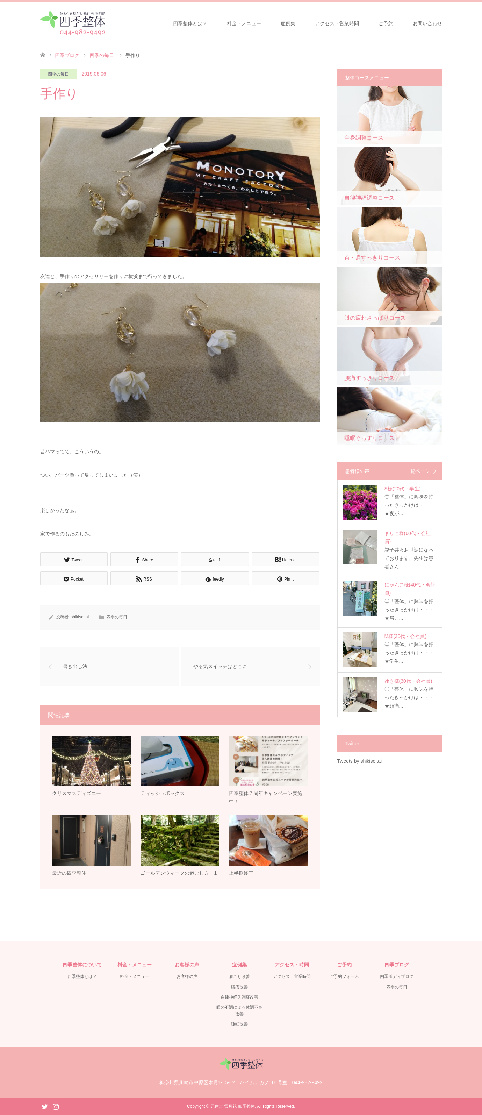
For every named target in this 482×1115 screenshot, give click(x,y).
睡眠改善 (239, 1024)
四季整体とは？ (190, 23)
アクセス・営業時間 (337, 23)
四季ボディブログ (396, 976)
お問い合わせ (427, 23)
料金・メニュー (244, 23)
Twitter (45, 1106)
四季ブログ (67, 55)
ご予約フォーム (344, 976)
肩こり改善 (239, 976)
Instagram (55, 1106)
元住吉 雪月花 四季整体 (232, 1106)
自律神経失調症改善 (239, 997)
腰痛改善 (239, 987)
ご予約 (386, 23)
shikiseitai (80, 617)
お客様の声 (187, 976)
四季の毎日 (58, 74)
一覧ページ (417, 471)
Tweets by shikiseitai (359, 761)
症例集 (288, 23)
